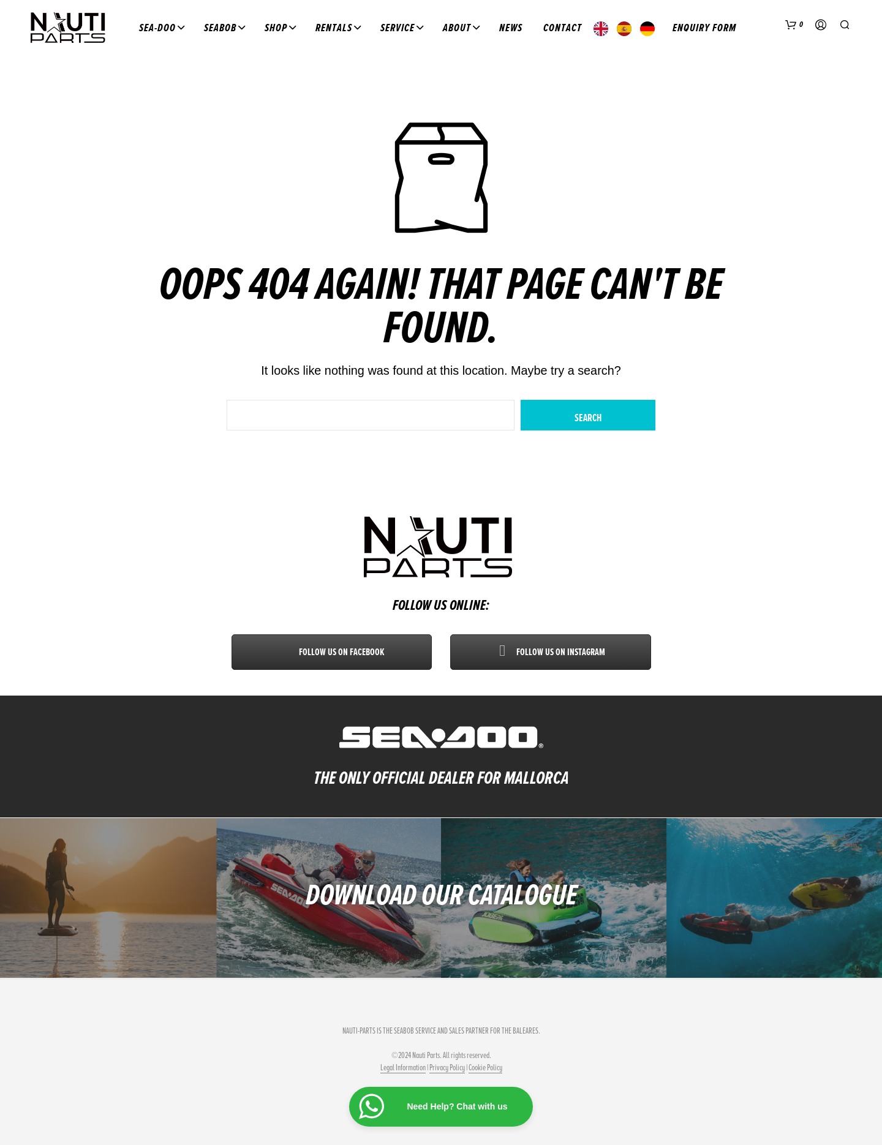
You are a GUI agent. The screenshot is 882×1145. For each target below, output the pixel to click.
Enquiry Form (704, 27)
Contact (562, 27)
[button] (794, 25)
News (510, 27)
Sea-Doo (157, 27)
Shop (276, 27)
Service (397, 27)
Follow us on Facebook (332, 652)
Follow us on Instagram (550, 652)
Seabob (220, 27)
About (457, 27)
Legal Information (403, 1068)
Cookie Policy (485, 1068)
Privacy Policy (447, 1068)
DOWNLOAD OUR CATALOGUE (441, 895)
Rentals (333, 27)
